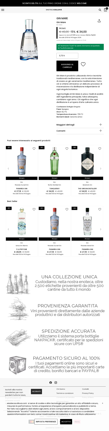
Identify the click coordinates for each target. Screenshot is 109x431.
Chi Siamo (60, 389)
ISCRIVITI (36, 391)
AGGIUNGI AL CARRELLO (67, 66)
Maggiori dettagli (65, 124)
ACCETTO (66, 421)
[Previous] (8, 169)
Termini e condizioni (64, 393)
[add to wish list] (83, 64)
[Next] (101, 169)
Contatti (60, 130)
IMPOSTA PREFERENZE (46, 421)
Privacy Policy (88, 393)
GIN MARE (62, 18)
